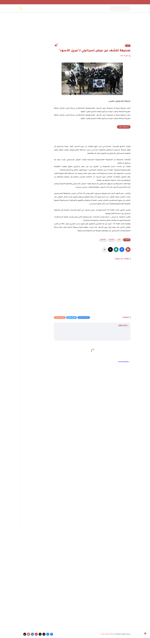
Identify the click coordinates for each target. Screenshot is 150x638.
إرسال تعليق (123, 325)
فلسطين (102, 239)
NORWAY (89, 8)
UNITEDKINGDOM (100, 8)
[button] (121, 249)
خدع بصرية (56, 8)
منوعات (48, 8)
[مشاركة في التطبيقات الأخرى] (104, 249)
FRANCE (82, 8)
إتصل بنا (127, 2)
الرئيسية (111, 239)
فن (43, 8)
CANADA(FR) (73, 8)
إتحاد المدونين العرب (110, 2)
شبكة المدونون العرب (107, 634)
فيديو (39, 8)
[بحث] (21, 8)
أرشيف (121, 2)
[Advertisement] (75, 29)
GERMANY (64, 8)
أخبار (127, 45)
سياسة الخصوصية (97, 2)
